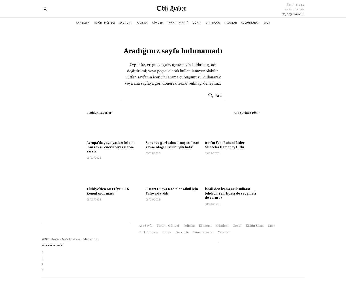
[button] (45, 9)
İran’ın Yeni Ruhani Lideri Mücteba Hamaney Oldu (225, 144)
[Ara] (215, 95)
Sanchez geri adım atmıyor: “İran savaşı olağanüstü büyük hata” (172, 144)
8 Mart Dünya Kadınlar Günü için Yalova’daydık (172, 191)
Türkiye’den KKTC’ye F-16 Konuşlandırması (107, 191)
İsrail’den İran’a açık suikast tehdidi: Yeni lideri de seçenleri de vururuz (230, 193)
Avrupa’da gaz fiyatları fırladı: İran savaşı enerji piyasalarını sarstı (110, 146)
